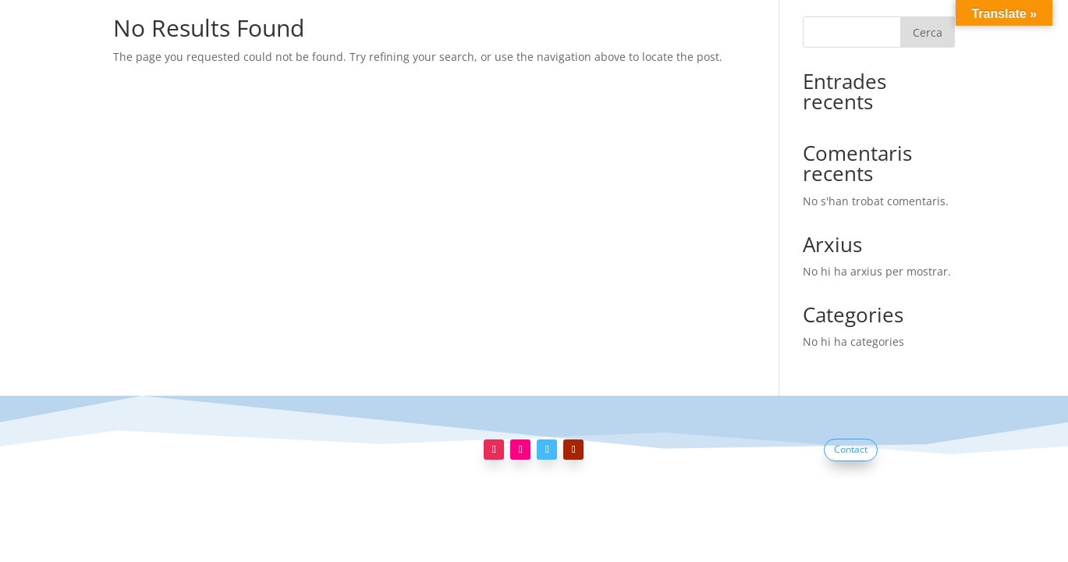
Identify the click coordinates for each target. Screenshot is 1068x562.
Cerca (927, 32)
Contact (851, 449)
